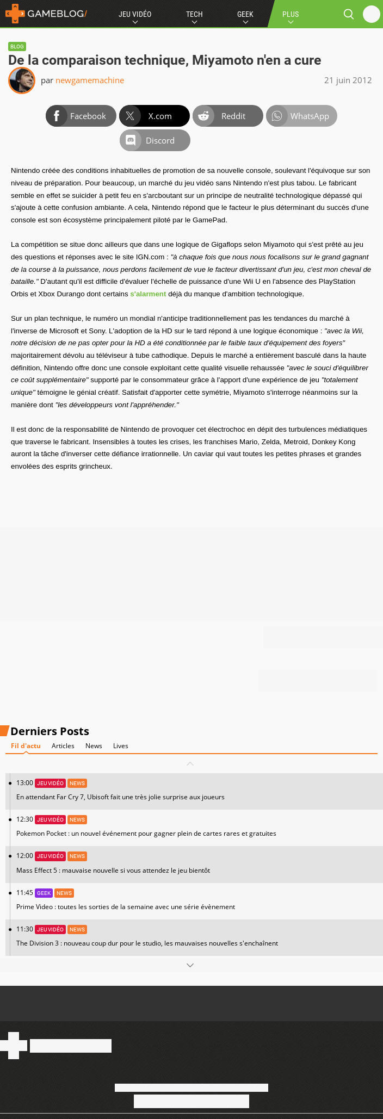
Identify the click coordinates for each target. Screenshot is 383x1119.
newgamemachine (89, 79)
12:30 (197, 826)
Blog (17, 46)
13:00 (197, 789)
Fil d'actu (26, 745)
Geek (245, 14)
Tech (194, 14)
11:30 (197, 936)
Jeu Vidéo (135, 14)
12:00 (197, 862)
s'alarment (148, 294)
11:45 (197, 899)
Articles (63, 745)
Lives (120, 745)
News (93, 745)
